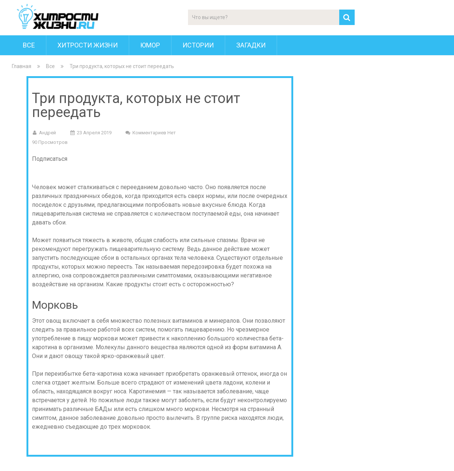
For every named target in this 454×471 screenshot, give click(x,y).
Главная (21, 66)
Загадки (251, 45)
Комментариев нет (154, 132)
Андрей (47, 132)
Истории (198, 45)
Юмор (150, 45)
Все (29, 45)
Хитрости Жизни (87, 45)
